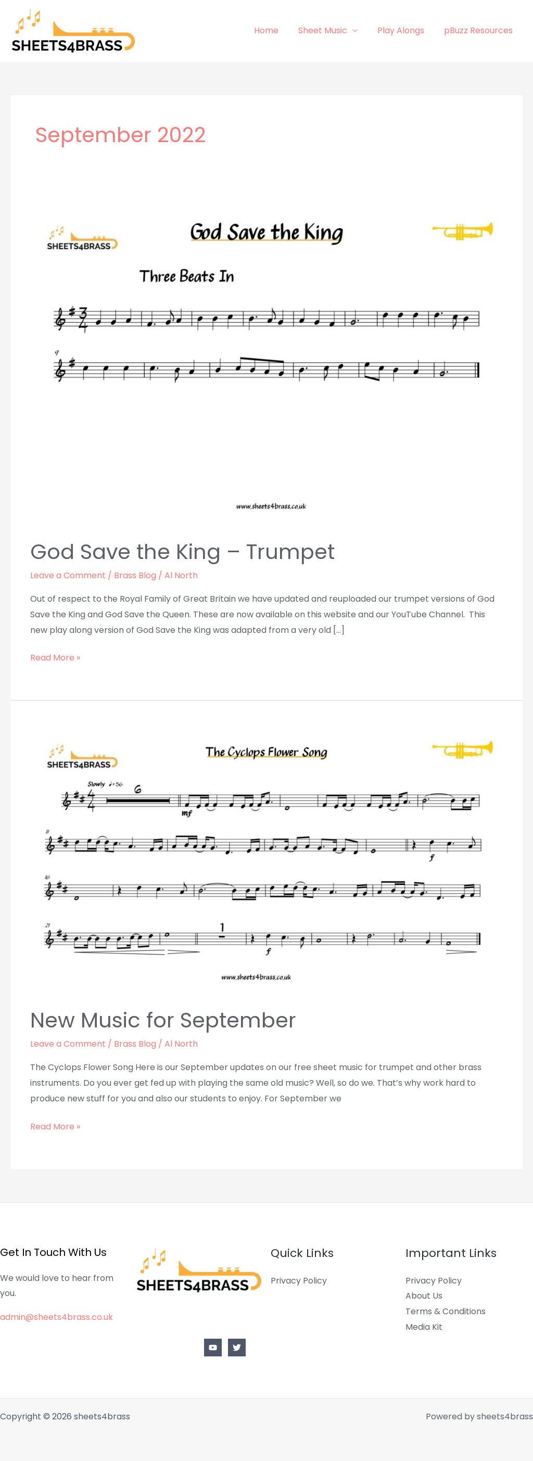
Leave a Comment (68, 575)
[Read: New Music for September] (266, 861)
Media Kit (423, 1327)
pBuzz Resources (480, 30)
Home (277, 30)
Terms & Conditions (445, 1311)
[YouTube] (213, 1347)
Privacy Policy (299, 1281)
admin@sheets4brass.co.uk (56, 1317)
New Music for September (163, 1020)
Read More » (55, 657)
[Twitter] (237, 1347)
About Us (423, 1296)
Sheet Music (330, 30)
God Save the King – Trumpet (182, 551)
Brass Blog (135, 575)
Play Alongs (405, 30)
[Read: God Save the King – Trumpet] (266, 365)
